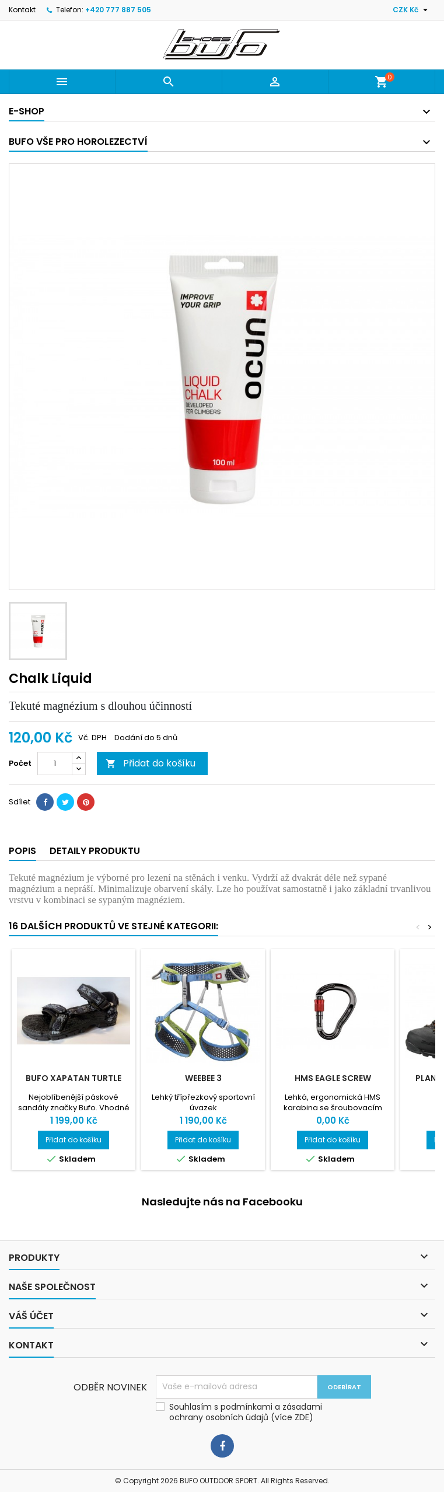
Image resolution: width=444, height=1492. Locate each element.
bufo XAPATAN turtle (73, 1078)
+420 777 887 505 (118, 10)
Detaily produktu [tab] (95, 850)
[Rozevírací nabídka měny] (412, 10)
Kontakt (22, 10)
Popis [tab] (22, 850)
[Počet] (54, 763)
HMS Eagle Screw (333, 1078)
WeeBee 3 (203, 1078)
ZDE (302, 1417)
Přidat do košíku (150, 763)
